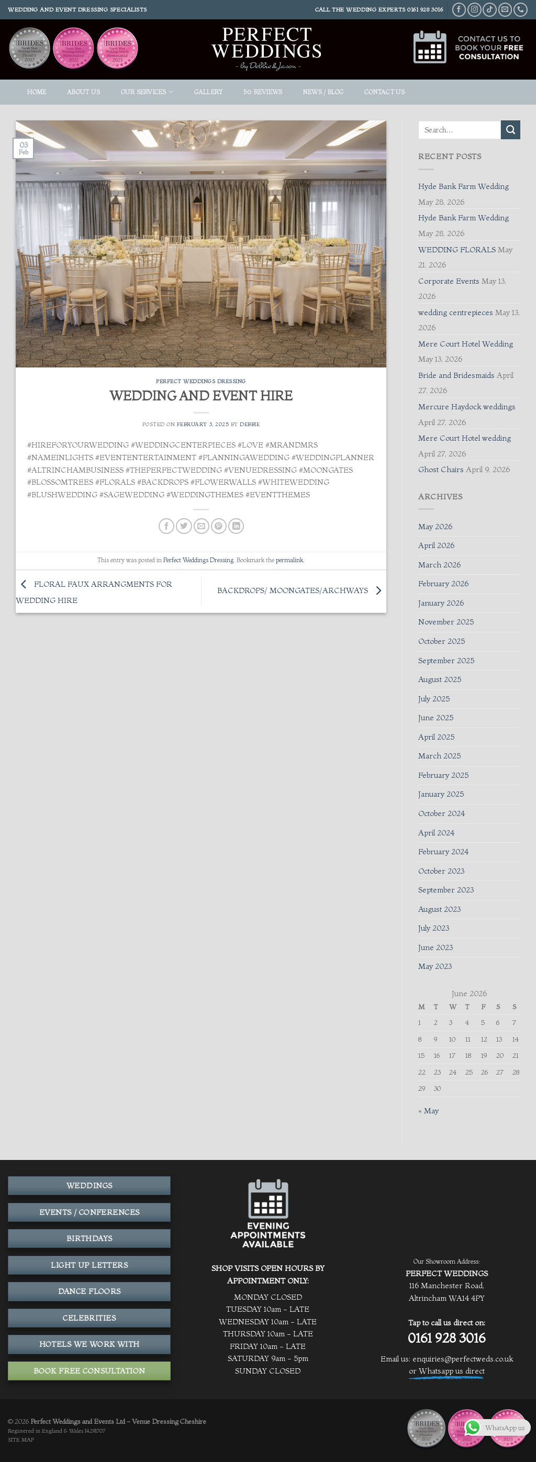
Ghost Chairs (441, 469)
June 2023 (435, 947)
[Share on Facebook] (166, 526)
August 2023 (439, 909)
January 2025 (441, 794)
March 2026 (439, 565)
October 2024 (441, 813)
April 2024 (436, 833)
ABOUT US (83, 92)
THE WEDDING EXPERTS (369, 9)
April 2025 (436, 737)
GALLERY (208, 92)
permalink (289, 560)
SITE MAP (21, 1439)
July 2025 (434, 699)
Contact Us (384, 92)
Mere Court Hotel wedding (464, 438)
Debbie (250, 424)
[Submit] (510, 129)
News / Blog (323, 92)
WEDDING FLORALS (457, 249)
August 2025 (439, 679)
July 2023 (433, 928)
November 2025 (446, 622)
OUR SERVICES (147, 92)
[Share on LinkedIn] (236, 526)
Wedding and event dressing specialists (77, 9)
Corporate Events (448, 281)
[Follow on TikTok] (490, 10)
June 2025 (435, 717)
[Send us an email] (505, 10)
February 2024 (443, 851)
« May (428, 1110)
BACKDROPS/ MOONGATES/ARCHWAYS (301, 590)
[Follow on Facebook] (459, 10)
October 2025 (441, 641)
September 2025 (446, 660)
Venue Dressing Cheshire (169, 1421)
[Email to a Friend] (201, 526)
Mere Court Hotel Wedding (465, 344)
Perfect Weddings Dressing (201, 381)
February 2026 (443, 583)
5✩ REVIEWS (262, 92)
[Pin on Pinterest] (219, 526)
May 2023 (435, 966)
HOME (36, 92)
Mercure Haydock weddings (467, 406)
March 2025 (439, 756)
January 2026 (441, 603)
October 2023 (441, 871)
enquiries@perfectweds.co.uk (462, 1359)
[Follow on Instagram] (474, 10)
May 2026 (435, 526)
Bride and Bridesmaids (456, 375)
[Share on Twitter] (184, 526)
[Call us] (520, 10)
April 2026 (436, 545)
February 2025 (443, 775)
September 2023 (446, 890)
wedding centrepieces (455, 312)
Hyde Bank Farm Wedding (463, 186)
